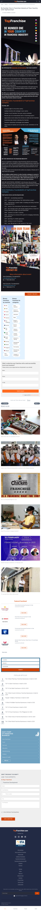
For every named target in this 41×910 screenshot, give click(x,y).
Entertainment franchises (16, 343)
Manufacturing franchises (16, 350)
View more (4, 652)
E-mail (3, 382)
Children (4, 754)
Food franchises (15, 306)
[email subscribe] (18, 893)
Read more (23, 612)
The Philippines (7, 321)
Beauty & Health (6, 757)
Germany (6, 341)
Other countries (6, 354)
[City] (20, 798)
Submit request (20, 391)
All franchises (20, 850)
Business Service (15, 325)
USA (5, 305)
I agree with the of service (20, 895)
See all (6, 760)
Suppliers (20, 863)
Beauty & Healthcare (16, 321)
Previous (4, 403)
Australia (6, 325)
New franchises (6, 739)
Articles (20, 869)
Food (3, 742)
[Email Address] (20, 790)
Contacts (20, 878)
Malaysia (6, 350)
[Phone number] (16, 794)
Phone (3, 376)
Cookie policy (20, 884)
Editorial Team (20, 875)
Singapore (7, 347)
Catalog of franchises (20, 856)
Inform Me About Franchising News (10, 812)
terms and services (35, 395)
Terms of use (20, 882)
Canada (6, 311)
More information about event (20, 274)
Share (28, 400)
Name (3, 370)
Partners (20, 865)
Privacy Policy (20, 880)
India (5, 308)
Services (4, 745)
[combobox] (20, 659)
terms (22, 895)
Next (37, 403)
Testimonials (20, 854)
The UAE (5, 329)
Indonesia (6, 317)
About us (20, 873)
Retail (15, 317)
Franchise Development (20, 858)
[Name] (20, 786)
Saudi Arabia (6, 333)
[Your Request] (20, 804)
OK (37, 893)
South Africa (6, 338)
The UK (6, 314)
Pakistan (6, 344)
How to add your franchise (20, 852)
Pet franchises (16, 346)
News (20, 871)
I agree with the (30, 395)
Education (4, 748)
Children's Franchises (16, 330)
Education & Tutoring (16, 338)
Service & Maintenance (16, 310)
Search (20, 669)
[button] (36, 1)
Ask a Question (8, 819)
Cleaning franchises (15, 334)
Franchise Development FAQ (20, 861)
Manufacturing (6, 751)
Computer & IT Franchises (16, 355)
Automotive (16, 314)
